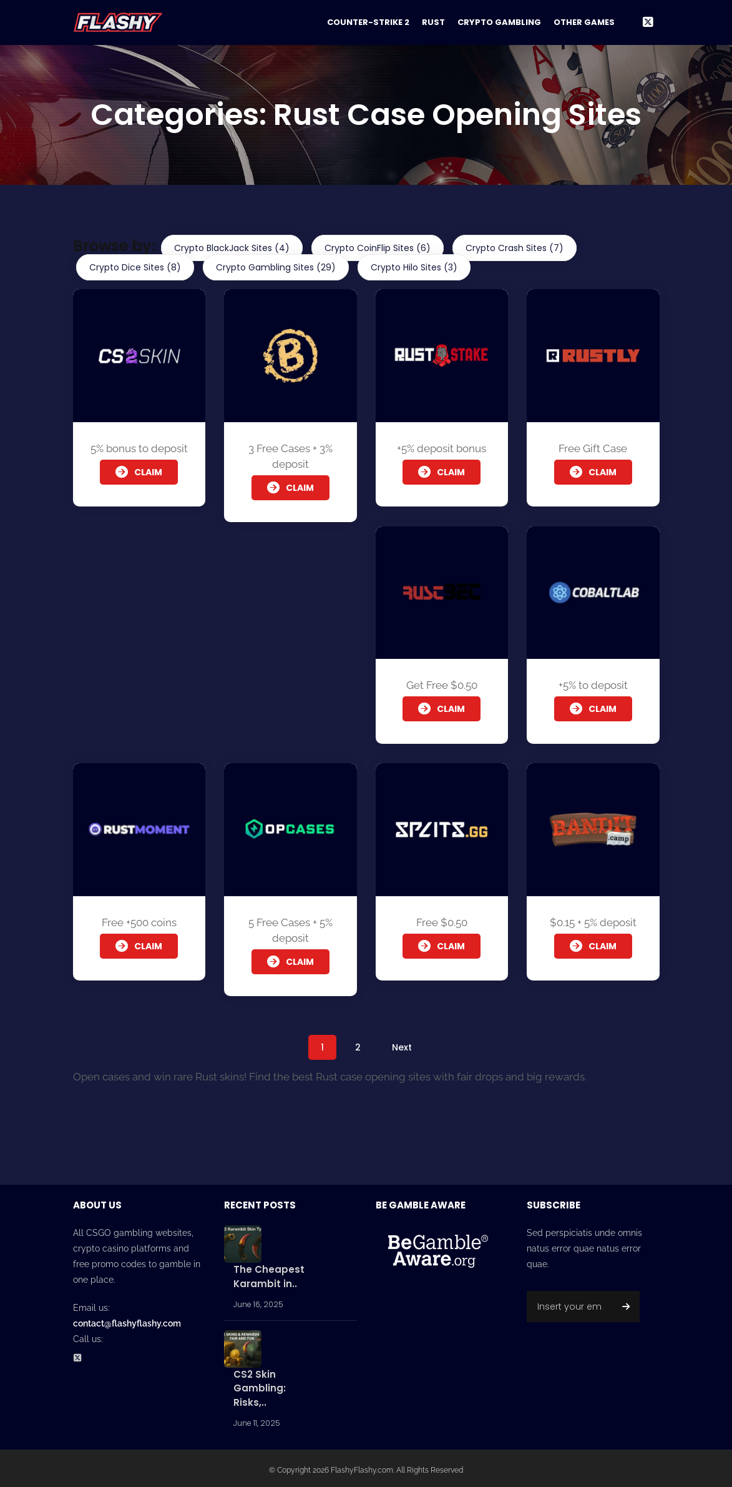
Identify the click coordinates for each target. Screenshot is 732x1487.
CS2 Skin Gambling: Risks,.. (259, 1385)
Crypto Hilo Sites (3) (414, 267)
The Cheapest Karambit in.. (269, 1274)
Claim (138, 472)
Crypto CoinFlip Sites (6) (378, 248)
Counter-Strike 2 (368, 22)
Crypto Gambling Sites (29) (276, 267)
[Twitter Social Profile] (81, 1356)
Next (402, 1044)
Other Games (584, 22)
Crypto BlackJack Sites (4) (232, 248)
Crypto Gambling (499, 22)
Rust (433, 22)
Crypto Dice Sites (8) (135, 267)
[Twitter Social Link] (648, 22)
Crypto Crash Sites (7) (515, 248)
